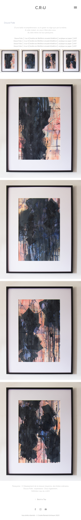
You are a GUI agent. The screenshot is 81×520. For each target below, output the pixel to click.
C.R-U (40, 7)
